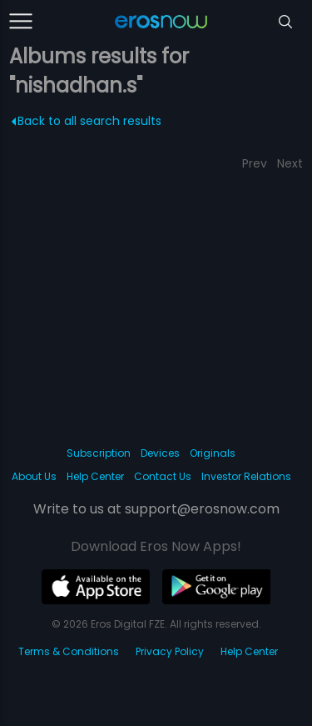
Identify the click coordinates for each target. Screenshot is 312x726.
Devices (160, 453)
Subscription (99, 453)
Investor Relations (246, 476)
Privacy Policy (170, 651)
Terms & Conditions (68, 651)
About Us (34, 476)
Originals (212, 453)
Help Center (95, 476)
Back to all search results (87, 121)
